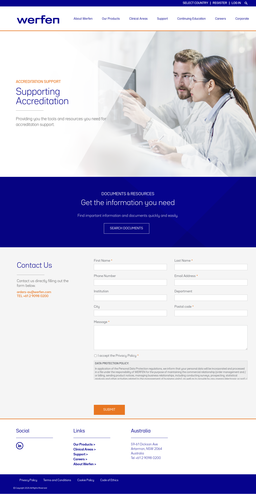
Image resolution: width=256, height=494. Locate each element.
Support (162, 18)
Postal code (182, 306)
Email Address (185, 276)
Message (100, 322)
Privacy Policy (28, 480)
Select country (195, 3)
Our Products (111, 18)
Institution (101, 291)
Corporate (242, 18)
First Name (102, 260)
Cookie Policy (85, 480)
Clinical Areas (138, 18)
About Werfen (83, 18)
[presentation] (122, 391)
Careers (220, 18)
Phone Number (105, 276)
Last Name (182, 260)
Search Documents (126, 228)
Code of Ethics (109, 480)
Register (220, 3)
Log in (236, 3)
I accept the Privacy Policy (117, 355)
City (97, 306)
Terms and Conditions (57, 480)
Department (183, 291)
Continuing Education (191, 18)
